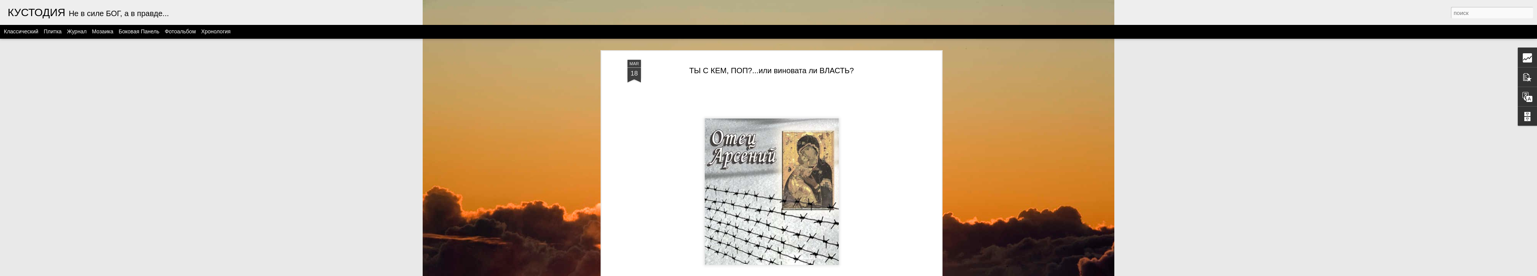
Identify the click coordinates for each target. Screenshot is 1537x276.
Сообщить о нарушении (866, 271)
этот (811, 81)
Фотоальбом (180, 31)
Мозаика (102, 31)
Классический (21, 31)
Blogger (833, 271)
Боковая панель (139, 31)
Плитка (53, 31)
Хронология (216, 31)
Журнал (76, 31)
